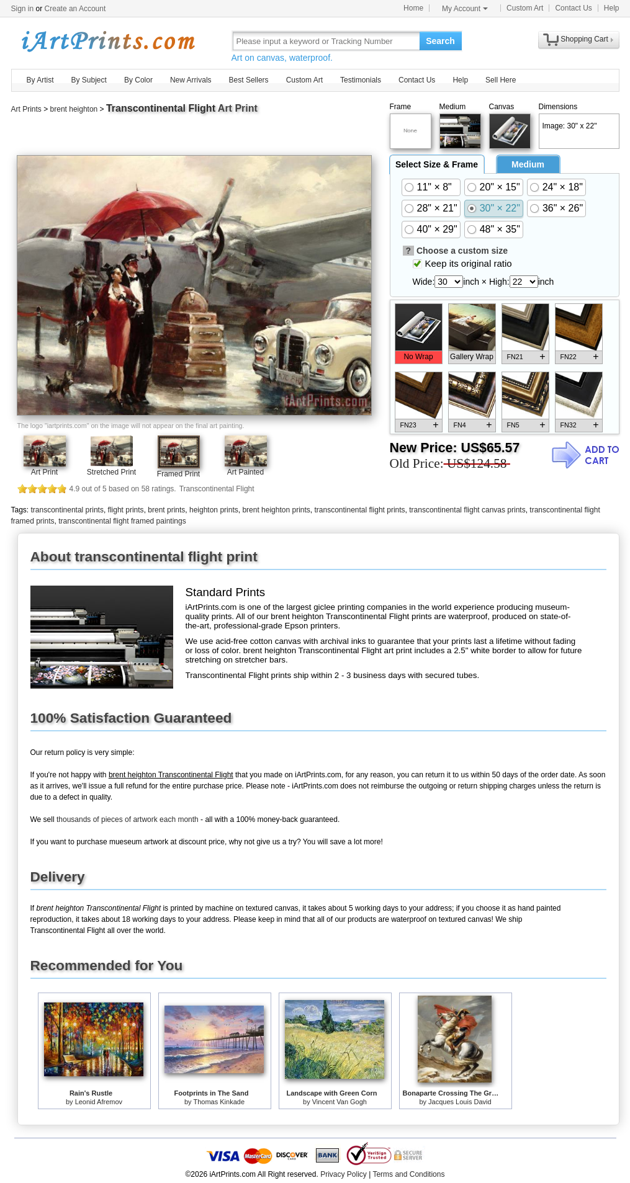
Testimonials (360, 80)
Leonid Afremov (98, 1101)
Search (440, 41)
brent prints (166, 510)
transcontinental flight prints (359, 510)
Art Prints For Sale (107, 40)
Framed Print (178, 474)
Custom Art (524, 8)
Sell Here (500, 80)
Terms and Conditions (408, 1174)
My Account (465, 8)
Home (413, 8)
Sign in (22, 8)
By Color (138, 80)
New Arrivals (191, 80)
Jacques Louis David (460, 1101)
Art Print (44, 472)
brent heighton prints (276, 510)
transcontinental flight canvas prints (467, 510)
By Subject (89, 80)
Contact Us (573, 8)
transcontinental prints (67, 510)
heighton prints (213, 510)
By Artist (40, 80)
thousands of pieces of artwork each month (127, 819)
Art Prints (26, 109)
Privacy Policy (343, 1174)
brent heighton (74, 109)
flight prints (126, 510)
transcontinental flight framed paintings (122, 521)
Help (611, 8)
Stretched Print (111, 472)
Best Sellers (249, 80)
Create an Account (75, 8)
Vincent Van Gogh (339, 1101)
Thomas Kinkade (219, 1101)
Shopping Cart (584, 39)
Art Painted (245, 472)
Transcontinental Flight (160, 108)
